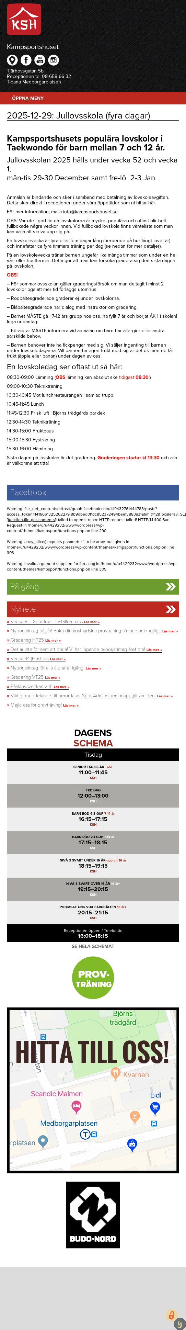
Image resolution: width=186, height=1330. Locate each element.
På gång (24, 586)
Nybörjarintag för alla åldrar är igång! (54, 668)
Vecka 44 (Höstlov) (36, 659)
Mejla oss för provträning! (43, 705)
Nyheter (24, 609)
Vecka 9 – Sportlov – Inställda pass (53, 621)
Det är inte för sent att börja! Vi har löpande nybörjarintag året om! (84, 649)
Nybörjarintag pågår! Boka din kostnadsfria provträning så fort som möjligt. (92, 631)
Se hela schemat (93, 946)
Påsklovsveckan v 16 (38, 686)
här (151, 203)
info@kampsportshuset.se (90, 212)
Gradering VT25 (33, 677)
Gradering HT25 (34, 640)
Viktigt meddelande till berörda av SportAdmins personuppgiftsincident (90, 696)
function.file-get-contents (31, 519)
